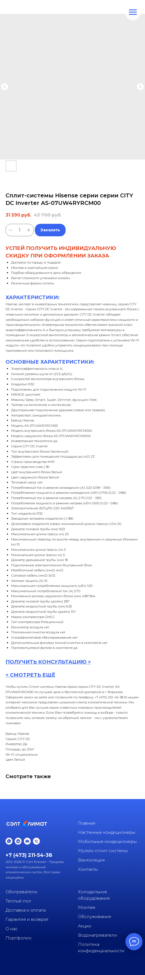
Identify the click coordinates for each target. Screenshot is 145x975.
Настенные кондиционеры (106, 832)
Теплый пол (18, 901)
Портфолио (19, 938)
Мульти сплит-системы (103, 850)
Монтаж (86, 907)
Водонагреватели (97, 935)
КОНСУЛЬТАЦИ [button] (59, 662)
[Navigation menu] (133, 12)
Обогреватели (21, 891)
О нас (12, 928)
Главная (86, 823)
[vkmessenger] (18, 841)
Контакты (88, 869)
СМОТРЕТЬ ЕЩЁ (32, 675)
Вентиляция (91, 860)
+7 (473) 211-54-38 (29, 855)
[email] (27, 841)
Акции (84, 926)
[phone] (36, 841)
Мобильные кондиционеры (107, 841)
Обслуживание (94, 916)
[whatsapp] (9, 841)
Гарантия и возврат (27, 919)
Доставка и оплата (26, 910)
